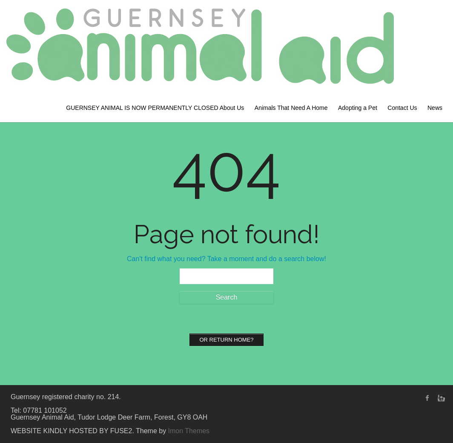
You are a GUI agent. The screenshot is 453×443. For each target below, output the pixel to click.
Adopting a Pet (357, 107)
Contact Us (402, 107)
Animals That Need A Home (291, 107)
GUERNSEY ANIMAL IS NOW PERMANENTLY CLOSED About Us (155, 107)
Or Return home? (226, 340)
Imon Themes (189, 430)
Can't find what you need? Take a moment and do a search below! (226, 258)
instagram (440, 397)
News (434, 107)
